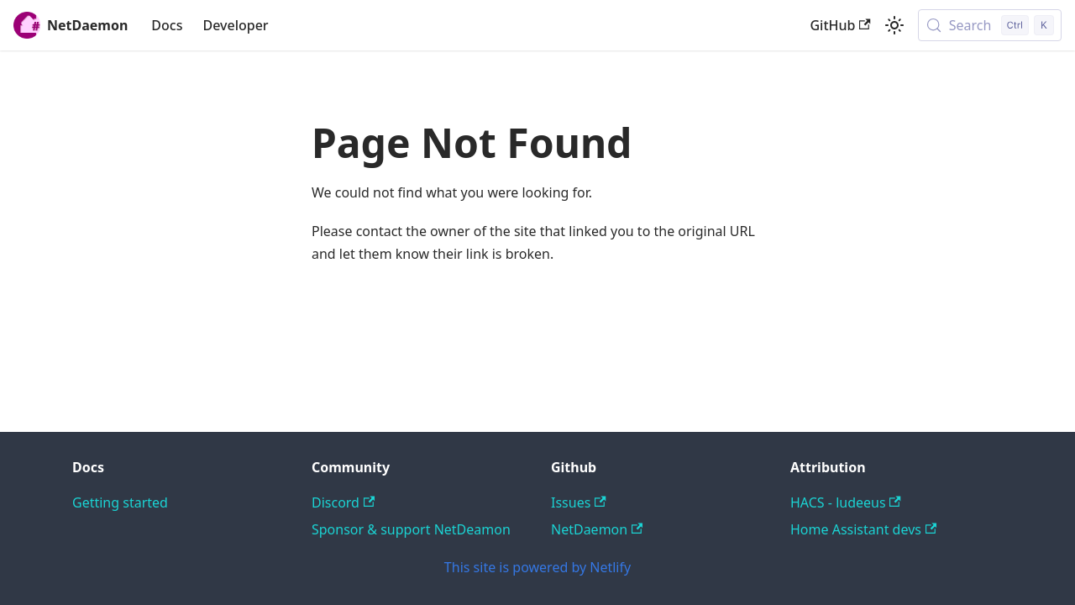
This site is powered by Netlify (537, 567)
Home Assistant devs (863, 529)
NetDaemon (596, 529)
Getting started (120, 502)
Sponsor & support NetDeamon (411, 529)
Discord (343, 502)
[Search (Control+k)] (990, 25)
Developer (235, 25)
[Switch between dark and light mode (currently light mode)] (894, 25)
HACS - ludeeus (845, 502)
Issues (578, 502)
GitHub (840, 25)
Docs (166, 25)
